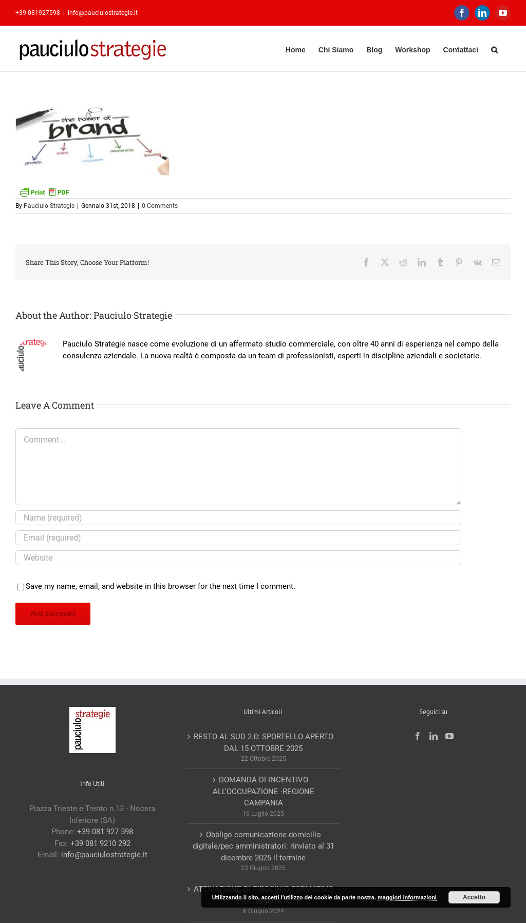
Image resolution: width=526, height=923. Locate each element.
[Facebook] (418, 736)
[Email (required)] (238, 537)
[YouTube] (449, 736)
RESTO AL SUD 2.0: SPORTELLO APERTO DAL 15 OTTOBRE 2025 (263, 742)
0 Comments (160, 205)
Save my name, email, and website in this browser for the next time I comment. (160, 586)
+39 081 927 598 (105, 831)
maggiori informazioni (407, 897)
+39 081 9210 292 (100, 843)
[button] (494, 48)
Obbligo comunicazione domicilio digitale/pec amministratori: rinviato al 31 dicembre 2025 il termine (263, 846)
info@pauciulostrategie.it (103, 12)
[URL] (238, 557)
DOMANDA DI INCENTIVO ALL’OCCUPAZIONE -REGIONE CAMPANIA (263, 791)
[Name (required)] (238, 517)
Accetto (474, 897)
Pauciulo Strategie (49, 205)
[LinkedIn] (433, 736)
